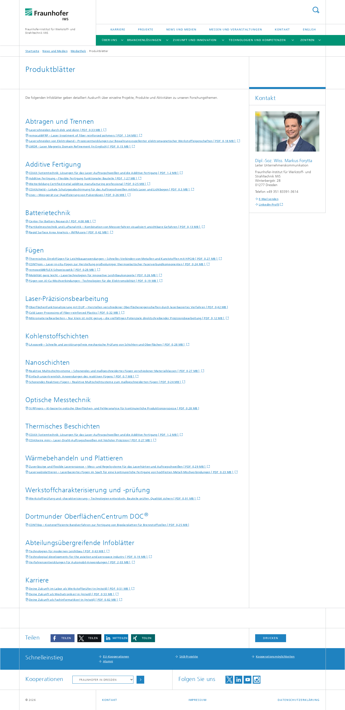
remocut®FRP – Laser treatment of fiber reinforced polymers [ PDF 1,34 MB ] (83, 135)
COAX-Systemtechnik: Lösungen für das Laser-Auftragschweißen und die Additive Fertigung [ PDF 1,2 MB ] (104, 173)
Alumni (108, 661)
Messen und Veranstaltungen (235, 29)
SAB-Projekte (188, 656)
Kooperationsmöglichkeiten (275, 656)
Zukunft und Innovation (195, 40)
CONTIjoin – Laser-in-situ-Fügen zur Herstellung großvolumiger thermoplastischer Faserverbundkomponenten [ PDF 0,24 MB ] (117, 264)
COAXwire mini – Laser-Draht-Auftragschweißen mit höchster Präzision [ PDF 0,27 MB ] (91, 440)
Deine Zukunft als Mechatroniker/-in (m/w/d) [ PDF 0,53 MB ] (72, 594)
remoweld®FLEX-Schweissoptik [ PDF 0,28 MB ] (63, 269)
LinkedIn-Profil (269, 204)
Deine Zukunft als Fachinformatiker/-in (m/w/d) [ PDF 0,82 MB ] (73, 599)
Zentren (307, 40)
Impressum (198, 700)
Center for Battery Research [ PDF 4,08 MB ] (60, 221)
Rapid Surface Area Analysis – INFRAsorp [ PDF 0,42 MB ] (69, 232)
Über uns (109, 40)
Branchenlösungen (144, 40)
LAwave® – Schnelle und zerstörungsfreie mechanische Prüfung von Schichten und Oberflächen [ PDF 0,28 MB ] (107, 344)
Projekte (145, 29)
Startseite (32, 51)
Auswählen (140, 680)
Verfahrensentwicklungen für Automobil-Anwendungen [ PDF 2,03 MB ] (80, 562)
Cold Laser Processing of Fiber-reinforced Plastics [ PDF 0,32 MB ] (75, 312)
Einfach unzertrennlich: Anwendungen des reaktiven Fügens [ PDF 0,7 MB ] (82, 376)
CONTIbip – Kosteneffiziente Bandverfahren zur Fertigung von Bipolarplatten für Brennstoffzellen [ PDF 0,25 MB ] (109, 525)
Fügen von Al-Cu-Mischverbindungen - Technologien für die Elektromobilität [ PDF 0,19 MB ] (94, 280)
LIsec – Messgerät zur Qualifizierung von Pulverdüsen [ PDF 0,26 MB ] (78, 195)
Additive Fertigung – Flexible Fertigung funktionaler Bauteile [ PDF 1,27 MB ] (83, 178)
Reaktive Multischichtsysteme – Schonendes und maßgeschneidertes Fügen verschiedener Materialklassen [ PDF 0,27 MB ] (114, 371)
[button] (63, 638)
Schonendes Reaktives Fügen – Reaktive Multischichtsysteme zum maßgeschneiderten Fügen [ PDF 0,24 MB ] (105, 382)
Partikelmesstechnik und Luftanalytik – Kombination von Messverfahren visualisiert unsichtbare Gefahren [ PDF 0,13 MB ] (115, 227)
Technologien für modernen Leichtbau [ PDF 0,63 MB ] (67, 551)
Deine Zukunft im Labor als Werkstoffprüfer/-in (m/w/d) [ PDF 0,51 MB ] (80, 588)
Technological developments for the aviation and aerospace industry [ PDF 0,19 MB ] (88, 556)
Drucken (270, 638)
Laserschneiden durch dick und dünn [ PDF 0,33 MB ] (66, 130)
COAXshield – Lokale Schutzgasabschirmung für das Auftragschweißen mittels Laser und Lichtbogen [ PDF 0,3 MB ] (109, 189)
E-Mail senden (268, 199)
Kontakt (282, 29)
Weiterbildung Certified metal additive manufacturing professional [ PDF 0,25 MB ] (88, 184)
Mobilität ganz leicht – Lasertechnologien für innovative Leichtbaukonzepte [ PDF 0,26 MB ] (93, 275)
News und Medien (181, 29)
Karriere (117, 29)
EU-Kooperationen (116, 656)
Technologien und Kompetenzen (257, 40)
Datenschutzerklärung (299, 700)
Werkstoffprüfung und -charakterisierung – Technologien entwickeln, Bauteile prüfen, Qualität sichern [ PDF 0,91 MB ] (112, 498)
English (309, 29)
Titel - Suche (316, 10)
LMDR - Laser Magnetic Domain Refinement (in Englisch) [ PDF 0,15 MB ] (80, 146)
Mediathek (78, 51)
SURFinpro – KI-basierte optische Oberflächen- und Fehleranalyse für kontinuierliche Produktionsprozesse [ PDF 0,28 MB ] (114, 408)
